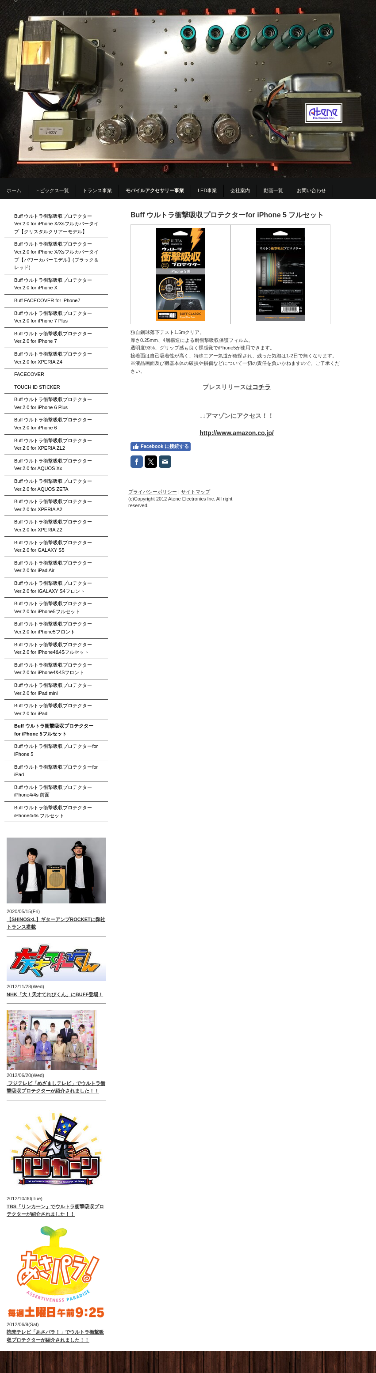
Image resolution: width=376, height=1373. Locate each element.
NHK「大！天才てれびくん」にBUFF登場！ (55, 994)
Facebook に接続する (160, 446)
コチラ (261, 387)
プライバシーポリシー (152, 491)
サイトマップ (195, 491)
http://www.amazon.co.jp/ (236, 432)
